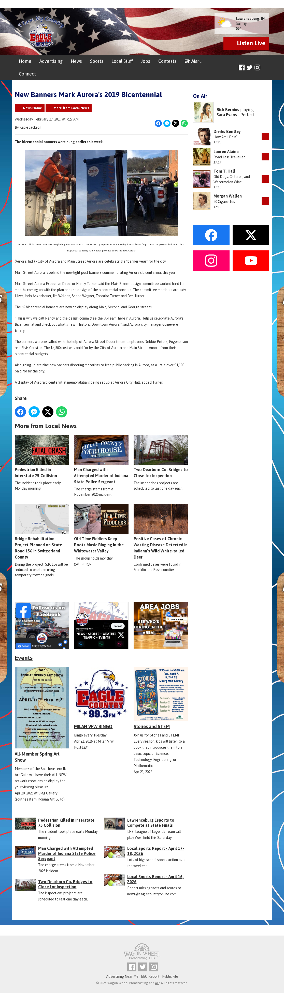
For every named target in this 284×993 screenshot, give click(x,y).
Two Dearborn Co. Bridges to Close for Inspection (161, 456)
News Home (32, 108)
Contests (167, 61)
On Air (190, 61)
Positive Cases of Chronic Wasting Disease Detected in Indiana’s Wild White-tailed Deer (161, 532)
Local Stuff (122, 61)
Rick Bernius (228, 109)
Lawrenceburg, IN (250, 19)
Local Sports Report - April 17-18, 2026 (155, 851)
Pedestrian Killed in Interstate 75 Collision (42, 456)
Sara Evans (227, 114)
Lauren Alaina (226, 151)
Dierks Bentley (227, 131)
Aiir (157, 983)
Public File (170, 976)
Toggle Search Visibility (266, 68)
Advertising (51, 61)
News (76, 61)
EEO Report (150, 976)
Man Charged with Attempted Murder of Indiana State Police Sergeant (101, 459)
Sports (96, 61)
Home (25, 61)
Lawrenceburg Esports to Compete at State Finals (150, 822)
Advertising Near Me (122, 976)
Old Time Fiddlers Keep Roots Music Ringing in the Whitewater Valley (101, 528)
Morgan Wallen (228, 196)
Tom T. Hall (224, 171)
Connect (27, 74)
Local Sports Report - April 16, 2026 (155, 879)
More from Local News (71, 108)
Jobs (145, 61)
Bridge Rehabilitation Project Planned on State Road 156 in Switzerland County (42, 532)
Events (24, 657)
